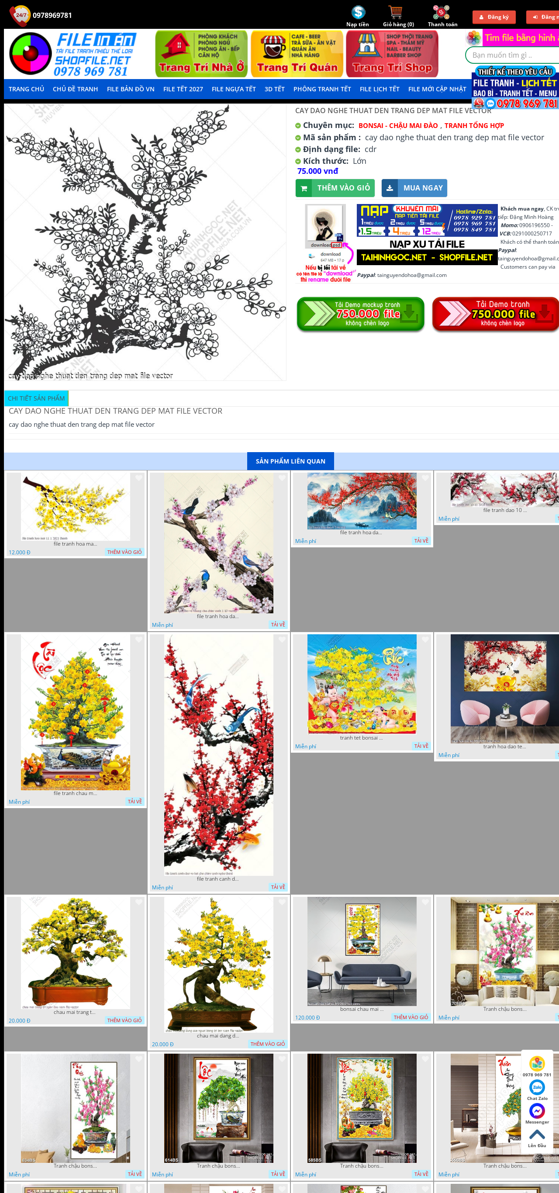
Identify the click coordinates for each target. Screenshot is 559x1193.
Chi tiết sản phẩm (36, 398)
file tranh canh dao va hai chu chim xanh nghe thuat (219, 879)
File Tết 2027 (183, 89)
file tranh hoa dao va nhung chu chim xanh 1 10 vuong (219, 616)
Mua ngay (412, 188)
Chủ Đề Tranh (75, 89)
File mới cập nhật (437, 89)
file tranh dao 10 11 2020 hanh (505, 510)
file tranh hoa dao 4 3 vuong (362, 532)
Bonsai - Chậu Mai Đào (398, 125)
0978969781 (40, 15)
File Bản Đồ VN (131, 89)
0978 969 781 (537, 1067)
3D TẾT (275, 89)
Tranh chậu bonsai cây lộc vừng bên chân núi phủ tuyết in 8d (219, 1166)
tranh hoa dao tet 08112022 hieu (505, 746)
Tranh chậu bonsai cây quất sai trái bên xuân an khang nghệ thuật (505, 1166)
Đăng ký (494, 17)
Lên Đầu (537, 1137)
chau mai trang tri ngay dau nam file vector (75, 1012)
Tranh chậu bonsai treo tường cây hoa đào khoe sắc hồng (75, 1166)
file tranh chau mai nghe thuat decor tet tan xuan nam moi (75, 793)
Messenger (537, 1114)
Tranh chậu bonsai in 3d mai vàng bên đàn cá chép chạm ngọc (362, 1166)
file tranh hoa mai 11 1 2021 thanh (75, 544)
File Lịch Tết (380, 89)
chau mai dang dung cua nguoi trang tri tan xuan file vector (219, 1036)
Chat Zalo (537, 1090)
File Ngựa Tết (234, 89)
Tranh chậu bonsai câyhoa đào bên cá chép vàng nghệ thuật (505, 1009)
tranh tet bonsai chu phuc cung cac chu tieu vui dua (362, 738)
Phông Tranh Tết (322, 89)
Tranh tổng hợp (474, 125)
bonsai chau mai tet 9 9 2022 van (362, 1009)
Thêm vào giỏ (333, 188)
